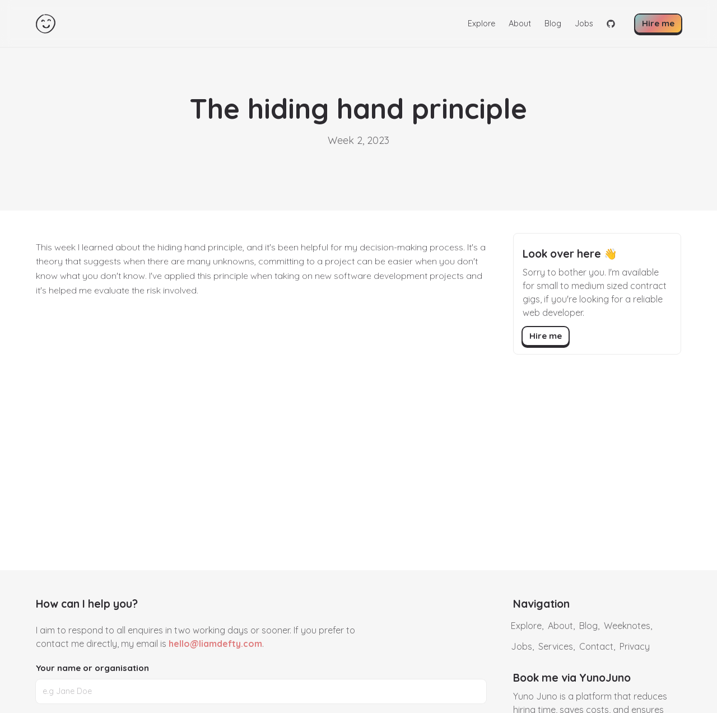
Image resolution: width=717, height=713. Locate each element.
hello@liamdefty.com (215, 643)
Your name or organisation (92, 668)
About (520, 23)
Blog (552, 23)
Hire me (658, 23)
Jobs (584, 23)
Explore (481, 23)
